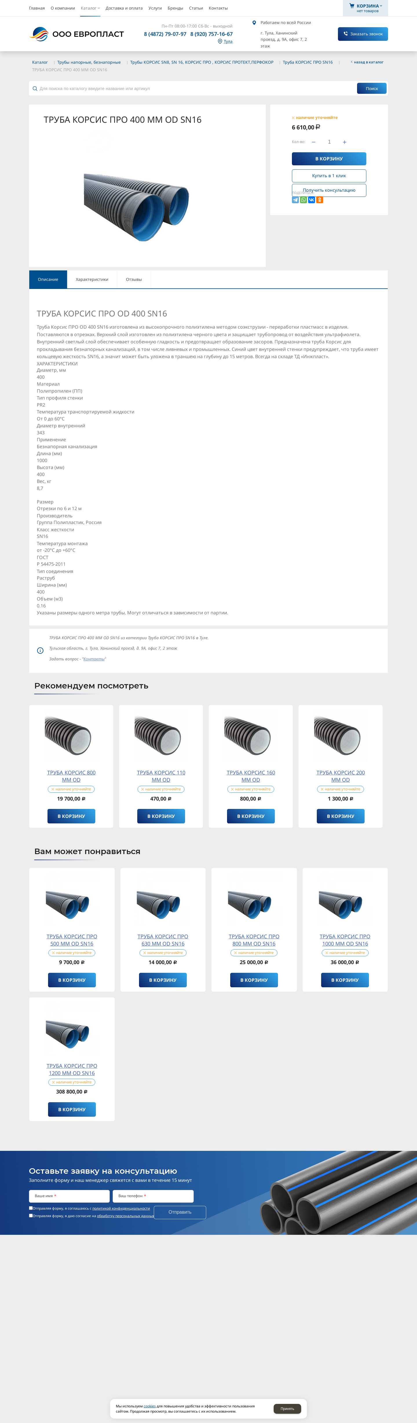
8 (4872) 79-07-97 (165, 33)
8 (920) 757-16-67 (211, 33)
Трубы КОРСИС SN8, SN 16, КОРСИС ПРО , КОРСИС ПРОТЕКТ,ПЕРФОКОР (201, 62)
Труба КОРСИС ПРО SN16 (308, 62)
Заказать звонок (366, 33)
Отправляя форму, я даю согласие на (93, 1216)
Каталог (40, 62)
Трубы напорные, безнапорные (89, 62)
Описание (48, 279)
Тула (228, 41)
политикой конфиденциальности (121, 1208)
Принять (287, 1409)
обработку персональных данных (125, 1215)
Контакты (94, 659)
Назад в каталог (369, 62)
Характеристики (92, 279)
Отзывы (134, 279)
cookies (150, 1406)
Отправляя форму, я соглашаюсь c (91, 1208)
